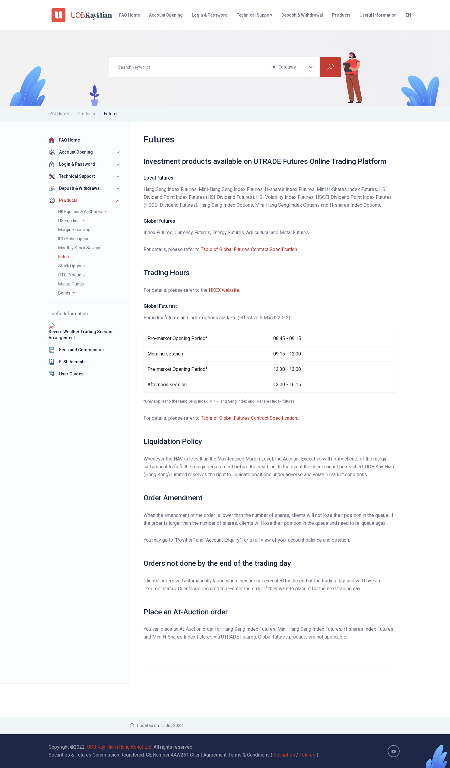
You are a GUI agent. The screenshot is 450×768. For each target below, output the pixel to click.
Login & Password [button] (210, 15)
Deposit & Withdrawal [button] (302, 15)
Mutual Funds (71, 284)
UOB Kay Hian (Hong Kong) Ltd (119, 747)
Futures (65, 256)
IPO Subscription (74, 238)
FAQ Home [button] (129, 15)
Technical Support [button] (254, 15)
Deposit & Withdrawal (75, 188)
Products (86, 113)
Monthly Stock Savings (79, 247)
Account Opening (71, 152)
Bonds (64, 293)
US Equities (69, 220)
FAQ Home (59, 113)
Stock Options (71, 265)
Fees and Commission (76, 350)
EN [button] (410, 15)
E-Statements (67, 362)
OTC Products (71, 274)
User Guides (66, 374)
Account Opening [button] (166, 15)
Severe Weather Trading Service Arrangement (80, 331)
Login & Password (72, 164)
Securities (284, 755)
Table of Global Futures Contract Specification (249, 249)
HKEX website (224, 290)
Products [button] (341, 15)
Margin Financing (74, 229)
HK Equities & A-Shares (80, 211)
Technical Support (72, 176)
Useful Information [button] (378, 15)
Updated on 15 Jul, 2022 (156, 725)
